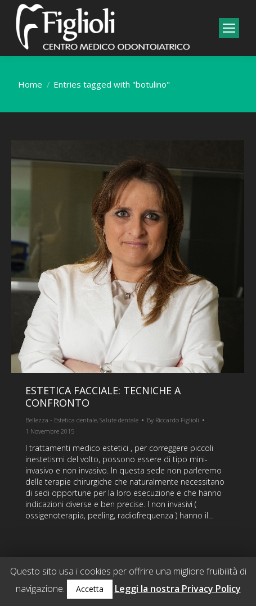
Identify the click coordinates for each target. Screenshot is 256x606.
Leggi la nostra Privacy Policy (178, 588)
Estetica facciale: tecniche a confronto (103, 396)
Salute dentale (119, 420)
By (173, 420)
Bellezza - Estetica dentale (61, 420)
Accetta (90, 589)
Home (30, 84)
